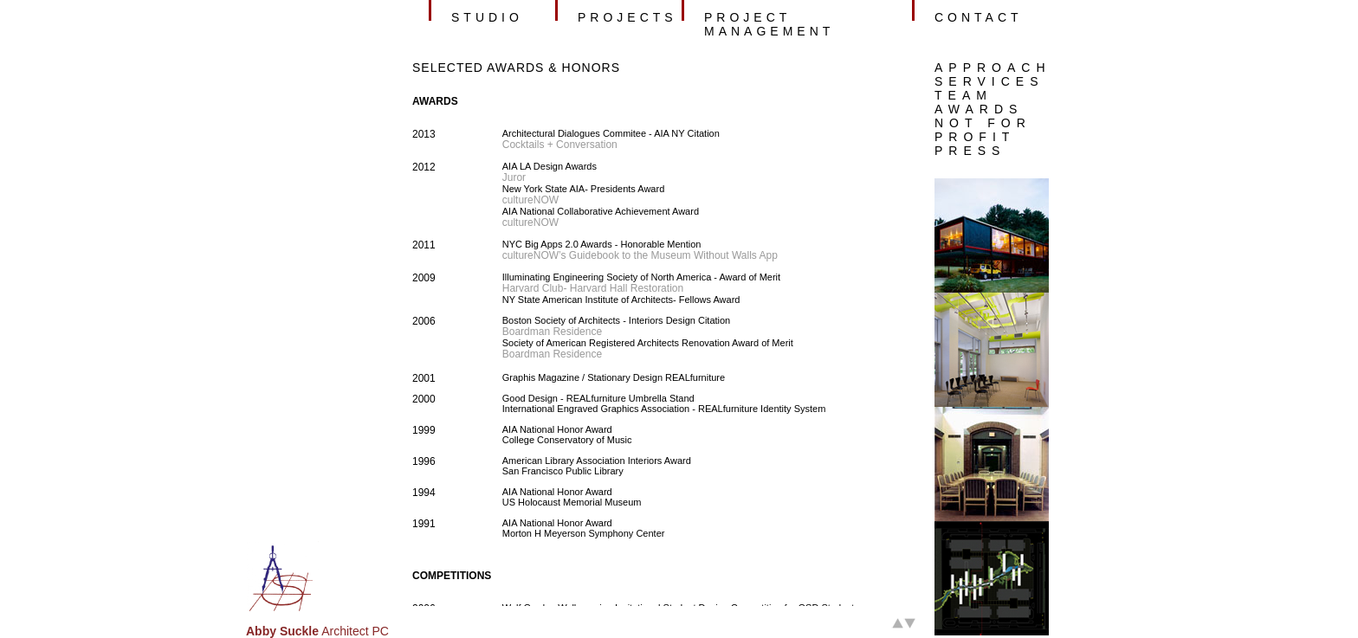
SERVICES (989, 81)
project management (769, 24)
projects (627, 17)
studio (487, 17)
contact (978, 17)
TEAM (963, 95)
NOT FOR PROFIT (982, 130)
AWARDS (978, 109)
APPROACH (992, 67)
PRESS (970, 151)
